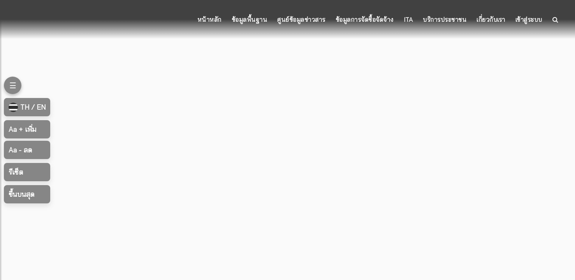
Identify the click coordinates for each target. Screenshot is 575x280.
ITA (408, 19)
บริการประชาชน (444, 19)
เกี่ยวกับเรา (491, 19)
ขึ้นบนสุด (21, 194)
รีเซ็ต (16, 172)
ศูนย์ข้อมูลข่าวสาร (301, 19)
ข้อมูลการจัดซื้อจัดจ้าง (365, 19)
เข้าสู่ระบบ (528, 19)
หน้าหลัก (209, 19)
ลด (20, 150)
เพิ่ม (22, 129)
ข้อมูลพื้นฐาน (249, 19)
